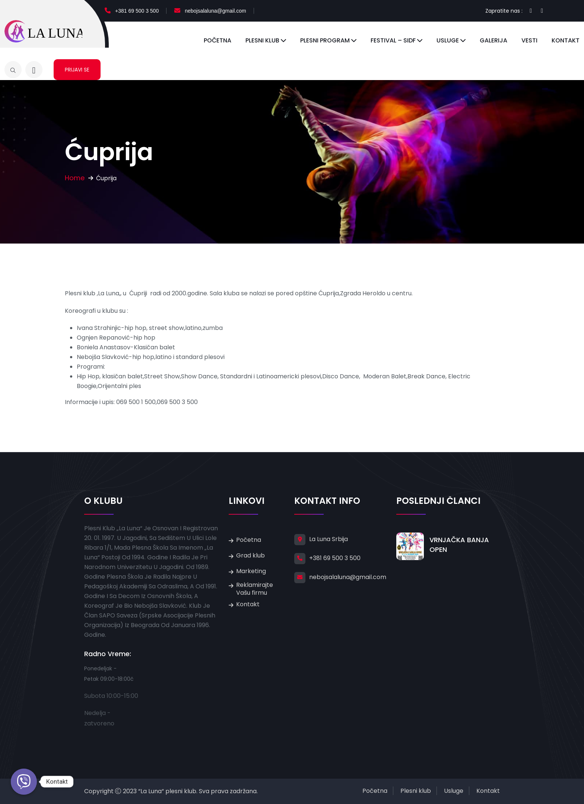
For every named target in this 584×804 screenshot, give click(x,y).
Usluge (448, 40)
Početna (217, 40)
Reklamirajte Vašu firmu (254, 589)
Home (75, 177)
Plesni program (325, 40)
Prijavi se (77, 69)
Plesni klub (262, 40)
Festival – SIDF (393, 40)
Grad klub (250, 555)
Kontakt (566, 40)
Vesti (529, 40)
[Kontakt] (24, 782)
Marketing (251, 571)
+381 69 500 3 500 (137, 11)
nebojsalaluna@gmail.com (215, 11)
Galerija (493, 40)
